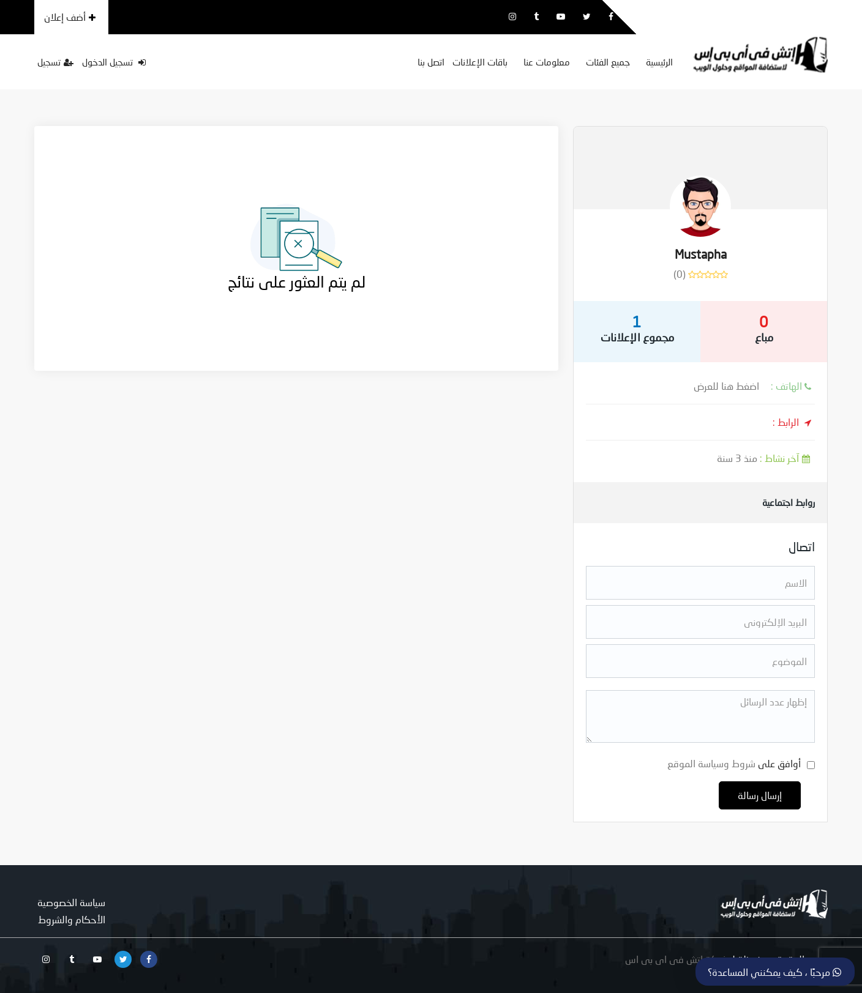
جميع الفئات (608, 61)
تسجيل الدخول (114, 61)
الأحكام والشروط (71, 919)
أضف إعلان (70, 17)
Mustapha (701, 254)
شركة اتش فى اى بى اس (676, 959)
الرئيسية (659, 61)
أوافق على (734, 763)
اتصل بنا (431, 61)
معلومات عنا (546, 61)
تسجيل (55, 61)
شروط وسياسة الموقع (711, 763)
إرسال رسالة (760, 795)
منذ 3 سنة (766, 458)
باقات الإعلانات (480, 61)
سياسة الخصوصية (71, 902)
